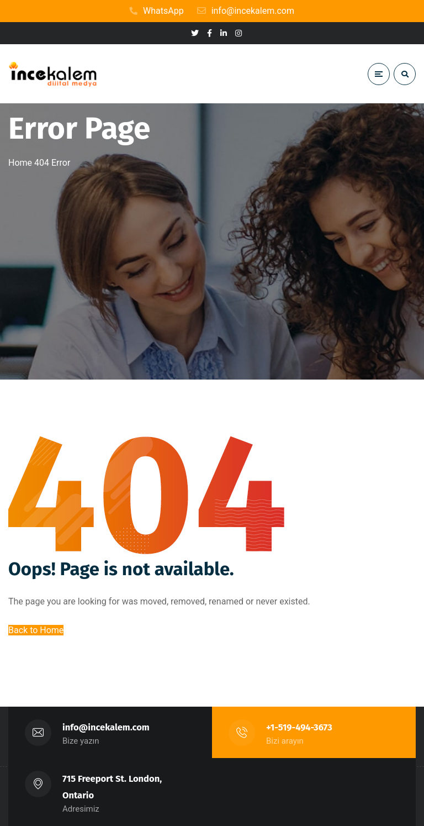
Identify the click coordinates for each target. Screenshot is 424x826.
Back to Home (35, 630)
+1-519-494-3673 (299, 727)
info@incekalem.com (106, 727)
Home (20, 162)
